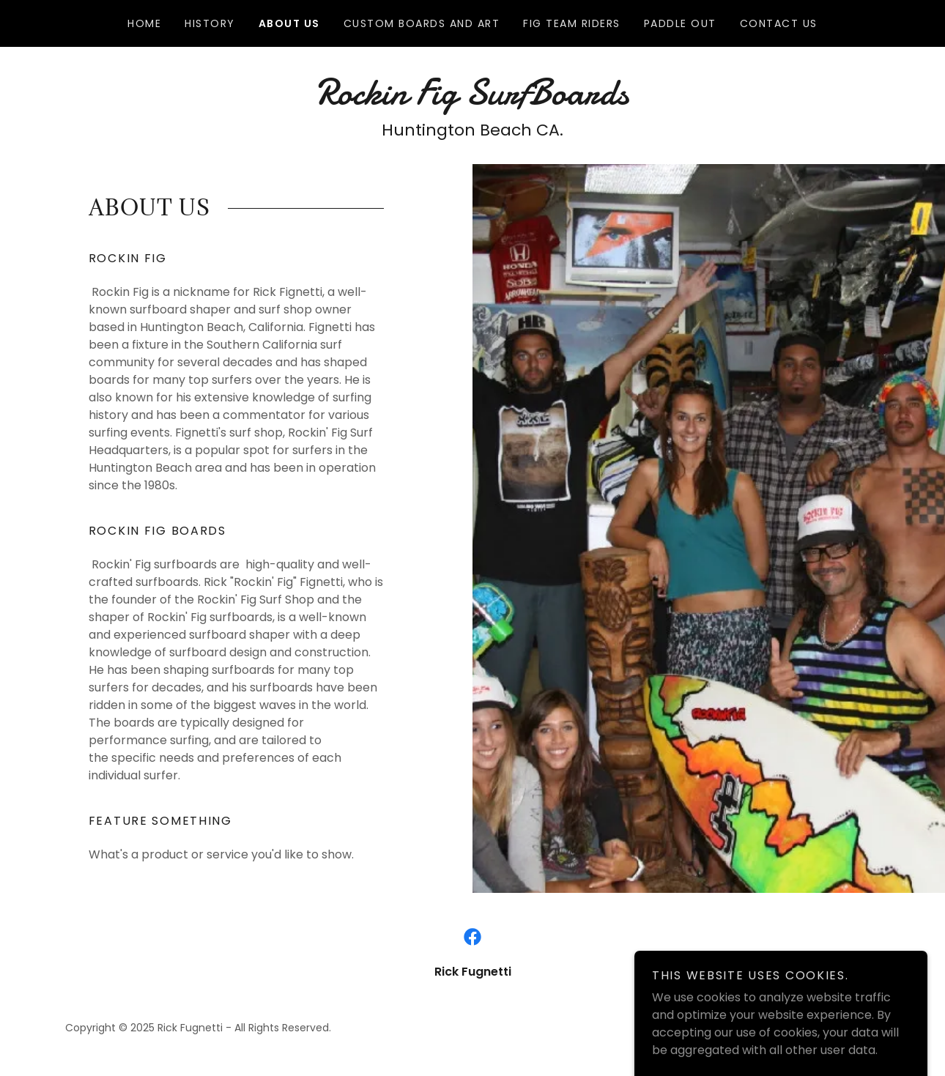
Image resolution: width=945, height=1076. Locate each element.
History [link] (210, 23)
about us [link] (289, 23)
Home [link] (144, 23)
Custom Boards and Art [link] (422, 23)
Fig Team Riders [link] (571, 23)
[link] (472, 100)
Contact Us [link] (779, 23)
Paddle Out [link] (680, 23)
